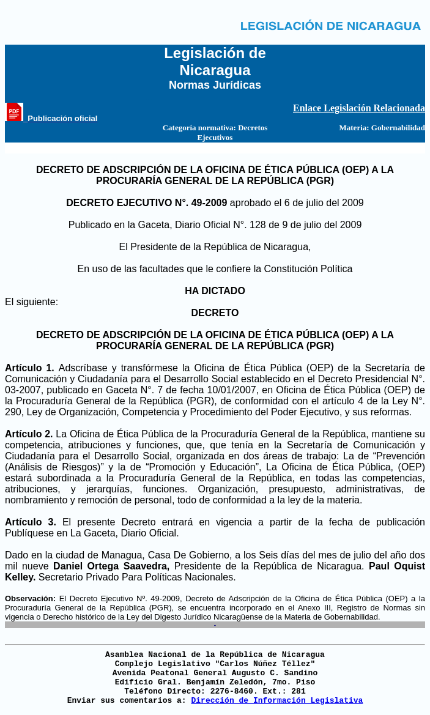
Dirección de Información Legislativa (277, 700)
